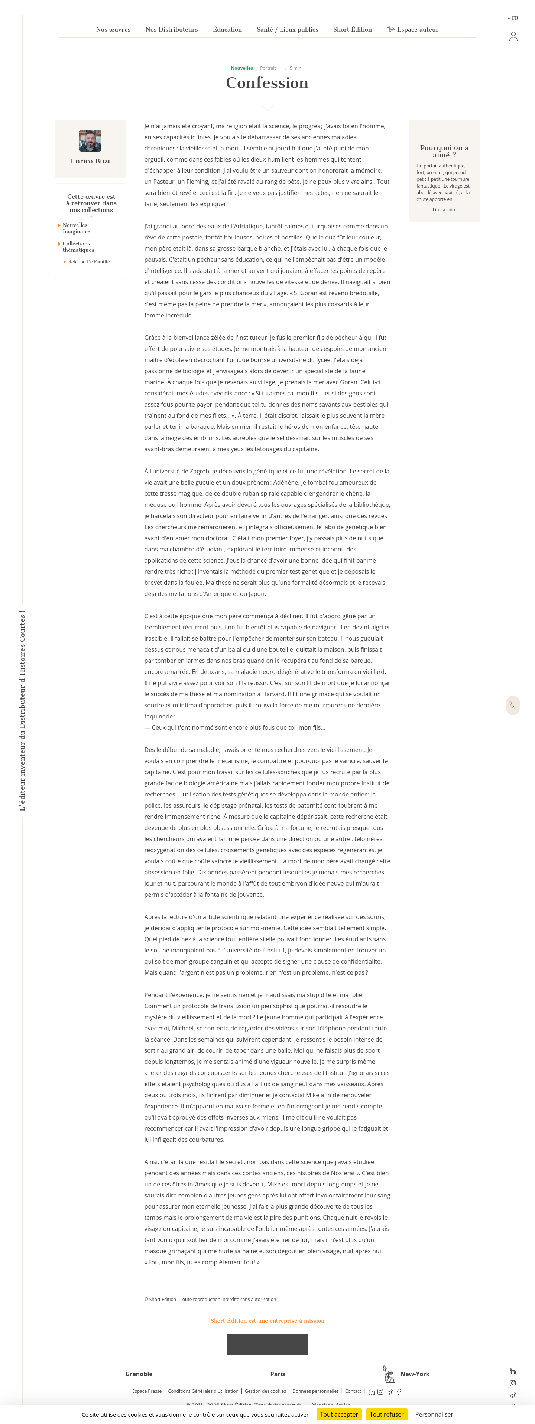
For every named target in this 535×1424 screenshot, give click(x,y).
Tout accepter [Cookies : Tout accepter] (339, 1414)
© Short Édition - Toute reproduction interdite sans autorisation (210, 1299)
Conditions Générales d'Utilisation (203, 1391)
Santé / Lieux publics (287, 31)
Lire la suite (445, 236)
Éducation (227, 31)
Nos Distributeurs (172, 31)
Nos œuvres (113, 31)
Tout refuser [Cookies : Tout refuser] (387, 1414)
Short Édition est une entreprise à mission (267, 1320)
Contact (353, 1391)
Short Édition (352, 31)
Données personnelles (315, 1391)
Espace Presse (147, 1391)
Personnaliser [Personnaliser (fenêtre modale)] (434, 1414)
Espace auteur (413, 31)
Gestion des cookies (265, 1391)
